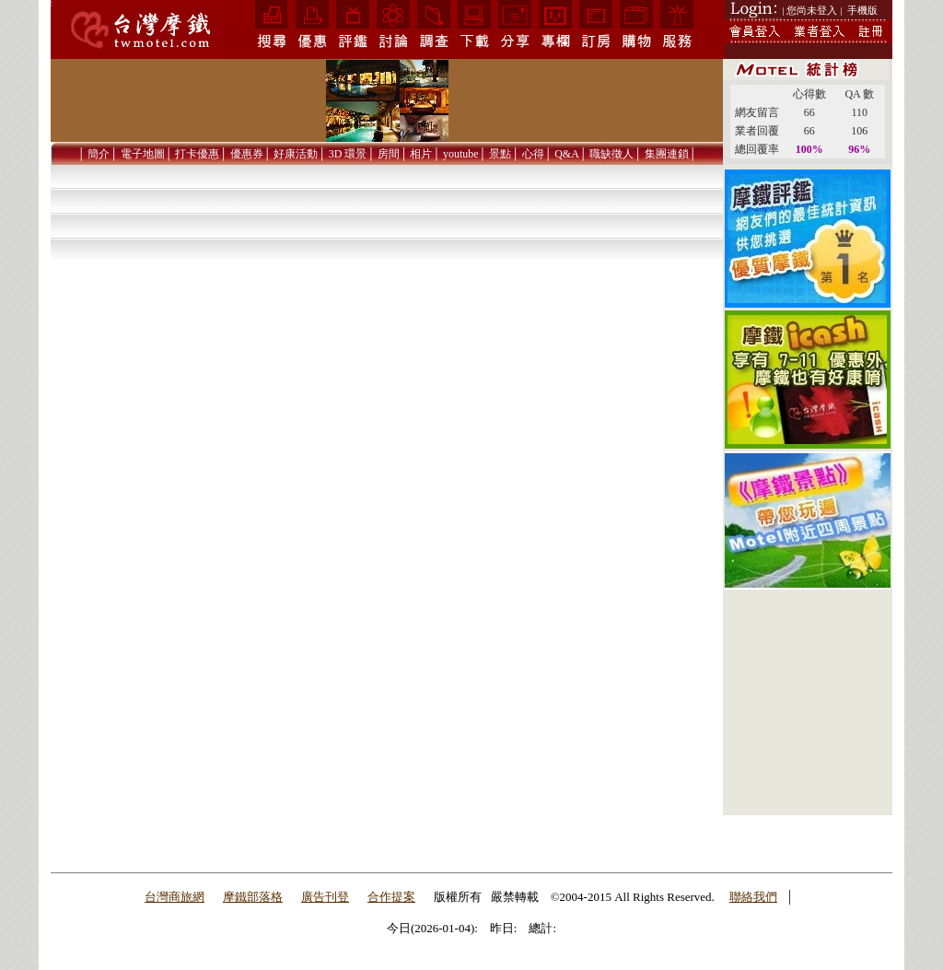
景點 (500, 153)
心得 (533, 153)
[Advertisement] (807, 702)
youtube (461, 153)
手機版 (862, 10)
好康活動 (296, 153)
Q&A (566, 153)
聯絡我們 (753, 897)
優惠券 (246, 153)
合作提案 (391, 897)
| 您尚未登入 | (813, 10)
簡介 (98, 153)
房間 (389, 153)
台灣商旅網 (174, 897)
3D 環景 (348, 153)
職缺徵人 (611, 153)
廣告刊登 (325, 897)
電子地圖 (143, 153)
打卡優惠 (197, 153)
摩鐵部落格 (253, 897)
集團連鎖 (667, 153)
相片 (421, 153)
